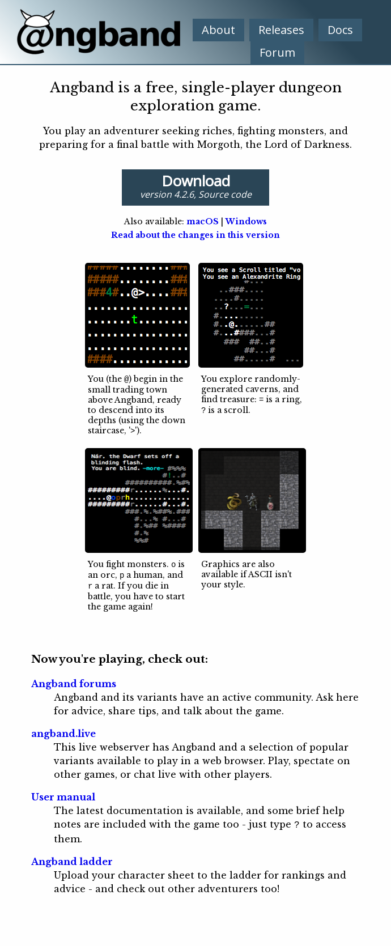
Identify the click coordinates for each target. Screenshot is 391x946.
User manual (63, 794)
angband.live (63, 730)
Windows (246, 221)
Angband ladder (72, 857)
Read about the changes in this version (195, 235)
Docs (340, 29)
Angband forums (73, 681)
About (218, 29)
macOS (202, 221)
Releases (281, 29)
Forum (277, 52)
